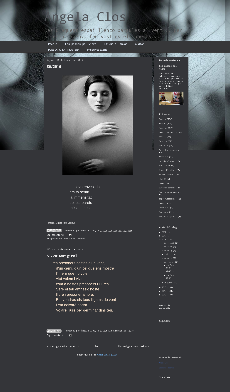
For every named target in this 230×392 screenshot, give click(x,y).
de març (168, 258)
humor (162, 183)
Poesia (52, 44)
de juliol (169, 243)
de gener (169, 282)
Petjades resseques (169, 150)
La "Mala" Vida (166, 161)
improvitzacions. (168, 198)
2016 (164, 239)
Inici (99, 346)
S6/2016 (54, 66)
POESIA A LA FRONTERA (63, 49)
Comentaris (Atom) (108, 354)
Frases (162, 123)
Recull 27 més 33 (168, 132)
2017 (164, 235)
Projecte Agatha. (168, 216)
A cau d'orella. (167, 170)
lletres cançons (167, 187)
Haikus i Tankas (115, 44)
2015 (164, 287)
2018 (164, 232)
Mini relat (164, 165)
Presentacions (97, 49)
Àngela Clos (85, 16)
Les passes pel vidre (80, 44)
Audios (139, 44)
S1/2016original (62, 256)
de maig (168, 250)
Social (162, 136)
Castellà (163, 145)
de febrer (169, 262)
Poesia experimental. (170, 192)
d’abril (168, 254)
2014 (164, 291)
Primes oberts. (166, 174)
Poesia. (163, 128)
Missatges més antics (133, 346)
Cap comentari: (56, 234)
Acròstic (163, 156)
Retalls (163, 141)
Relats (162, 179)
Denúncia (163, 203)
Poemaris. (164, 207)
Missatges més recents (63, 346)
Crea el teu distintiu (166, 368)
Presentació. (165, 212)
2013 (164, 294)
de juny (168, 246)
